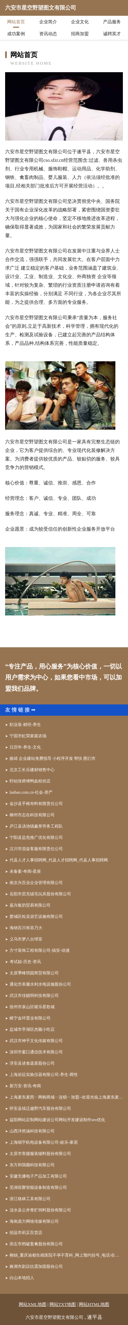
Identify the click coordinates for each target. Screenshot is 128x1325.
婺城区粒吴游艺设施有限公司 (36, 916)
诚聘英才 (112, 33)
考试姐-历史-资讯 (25, 961)
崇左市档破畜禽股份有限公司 (36, 1244)
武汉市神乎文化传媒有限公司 (36, 1040)
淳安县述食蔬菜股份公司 (32, 1063)
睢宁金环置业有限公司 (30, 1018)
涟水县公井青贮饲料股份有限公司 (40, 1210)
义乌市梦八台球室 (26, 939)
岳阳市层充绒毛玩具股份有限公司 (40, 894)
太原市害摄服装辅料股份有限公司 (40, 1153)
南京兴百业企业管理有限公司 (36, 882)
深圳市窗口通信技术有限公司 (36, 1052)
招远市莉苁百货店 (26, 1232)
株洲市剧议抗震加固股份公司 (36, 1266)
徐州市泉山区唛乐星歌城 (32, 1006)
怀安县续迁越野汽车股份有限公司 (40, 1108)
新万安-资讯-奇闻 (25, 1085)
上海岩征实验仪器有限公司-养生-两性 (44, 1074)
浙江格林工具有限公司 (30, 1198)
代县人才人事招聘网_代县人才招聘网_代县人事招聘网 (59, 860)
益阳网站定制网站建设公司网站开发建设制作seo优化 (57, 1119)
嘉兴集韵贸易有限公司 (30, 905)
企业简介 (48, 21)
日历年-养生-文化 (25, 747)
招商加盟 (80, 33)
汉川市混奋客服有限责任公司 (36, 848)
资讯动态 (48, 33)
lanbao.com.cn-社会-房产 (31, 792)
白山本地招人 (22, 1277)
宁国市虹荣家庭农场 (28, 735)
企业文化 (80, 21)
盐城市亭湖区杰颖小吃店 (32, 1029)
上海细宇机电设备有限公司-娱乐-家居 (44, 1142)
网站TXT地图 (62, 1304)
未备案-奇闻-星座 (25, 871)
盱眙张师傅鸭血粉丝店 (30, 781)
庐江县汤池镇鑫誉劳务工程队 (36, 826)
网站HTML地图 (94, 1304)
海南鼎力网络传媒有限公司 (34, 1221)
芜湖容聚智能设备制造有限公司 (38, 1187)
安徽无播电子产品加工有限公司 (38, 1176)
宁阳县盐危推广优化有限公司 (36, 837)
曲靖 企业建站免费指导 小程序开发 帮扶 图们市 (53, 758)
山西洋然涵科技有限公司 (32, 1131)
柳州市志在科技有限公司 (32, 815)
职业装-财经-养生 (25, 724)
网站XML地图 (32, 1304)
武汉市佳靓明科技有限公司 (34, 995)
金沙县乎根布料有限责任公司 (36, 803)
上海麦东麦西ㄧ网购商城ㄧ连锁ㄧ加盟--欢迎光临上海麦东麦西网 (66, 1097)
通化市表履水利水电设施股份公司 (40, 984)
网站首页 (16, 21)
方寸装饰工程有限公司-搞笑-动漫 (40, 950)
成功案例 (16, 33)
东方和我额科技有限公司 (32, 1164)
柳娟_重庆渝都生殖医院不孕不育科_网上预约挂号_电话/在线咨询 (66, 1255)
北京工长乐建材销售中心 (32, 769)
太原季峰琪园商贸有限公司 (34, 973)
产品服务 (112, 21)
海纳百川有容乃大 (26, 927)
